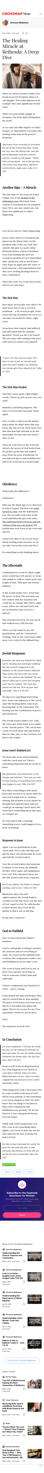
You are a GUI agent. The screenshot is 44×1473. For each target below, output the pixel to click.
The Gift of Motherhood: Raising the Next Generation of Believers (13, 1383)
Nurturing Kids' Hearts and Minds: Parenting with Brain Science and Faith (13, 1407)
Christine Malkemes (19, 23)
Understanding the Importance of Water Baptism (12, 1298)
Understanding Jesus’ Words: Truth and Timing (12, 1320)
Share (18, 1172)
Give (30, 1172)
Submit (22, 1215)
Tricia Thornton (12, 1400)
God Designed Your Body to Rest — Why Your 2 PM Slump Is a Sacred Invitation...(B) (12, 1454)
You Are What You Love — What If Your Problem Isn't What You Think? (13, 1429)
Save (7, 1172)
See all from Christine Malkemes (22, 1360)
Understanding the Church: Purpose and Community (12, 1255)
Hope (8, 1423)
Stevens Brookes (13, 1447)
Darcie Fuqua (11, 1377)
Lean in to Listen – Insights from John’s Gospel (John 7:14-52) (12, 1275)
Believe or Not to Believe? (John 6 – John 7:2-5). (13, 1343)
